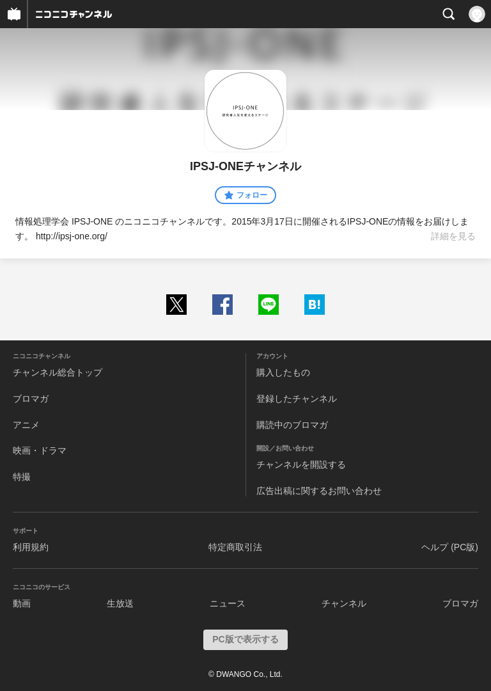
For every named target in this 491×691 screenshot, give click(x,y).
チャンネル (344, 603)
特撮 (22, 477)
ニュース (228, 603)
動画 (22, 603)
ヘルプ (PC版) (449, 547)
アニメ (26, 425)
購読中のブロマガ (292, 425)
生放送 (120, 603)
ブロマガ (31, 398)
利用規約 (31, 547)
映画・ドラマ (39, 450)
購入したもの (283, 372)
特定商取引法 (235, 547)
